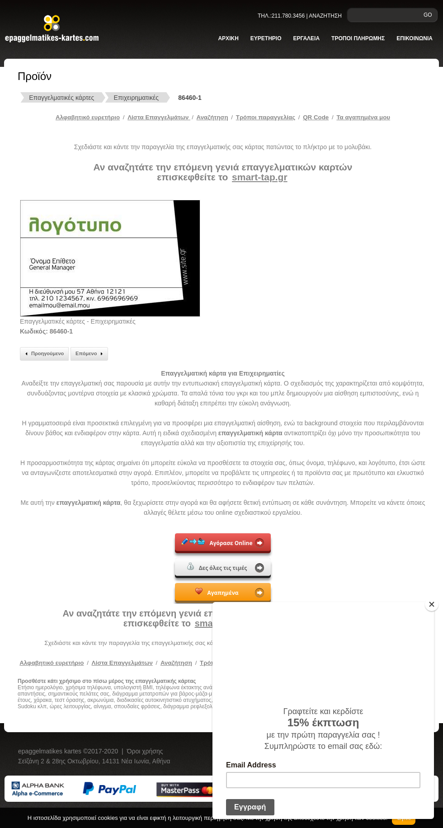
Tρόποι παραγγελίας (265, 117)
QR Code (316, 117)
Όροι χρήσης (145, 751)
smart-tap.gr (259, 177)
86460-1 (189, 97)
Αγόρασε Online (216, 542)
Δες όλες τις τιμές (217, 567)
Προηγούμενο (43, 354)
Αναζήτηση (212, 117)
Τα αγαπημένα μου (363, 117)
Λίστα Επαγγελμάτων (158, 117)
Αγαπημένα (216, 592)
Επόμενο (90, 354)
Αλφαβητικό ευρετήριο (88, 117)
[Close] (431, 604)
